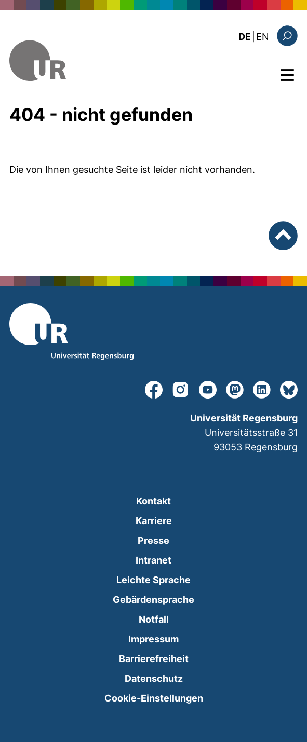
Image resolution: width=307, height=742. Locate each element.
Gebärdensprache (153, 599)
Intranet (153, 560)
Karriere (154, 520)
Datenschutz (154, 678)
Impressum (153, 639)
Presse (153, 540)
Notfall (154, 619)
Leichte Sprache (153, 579)
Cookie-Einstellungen (153, 698)
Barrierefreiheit (154, 658)
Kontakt (153, 501)
